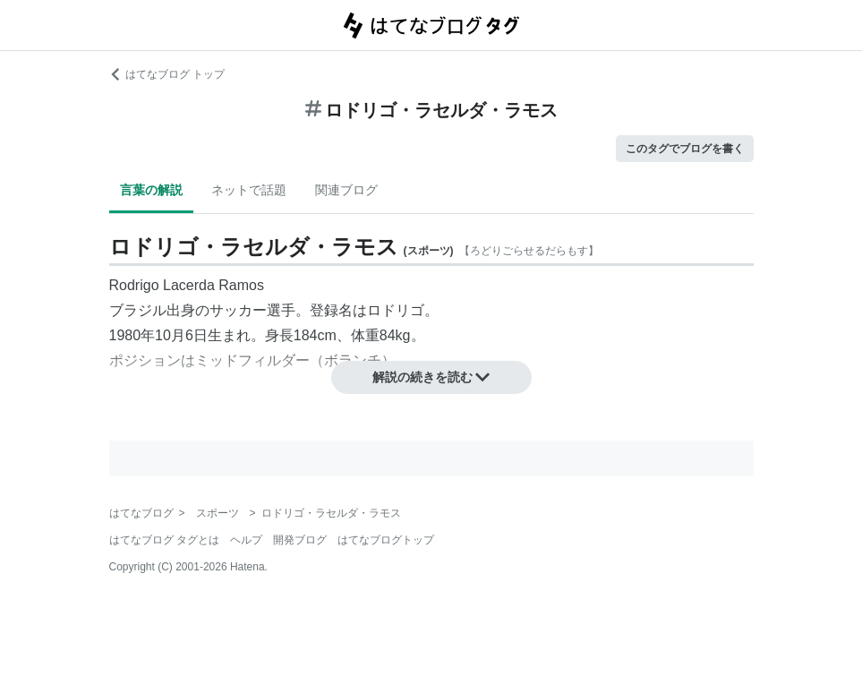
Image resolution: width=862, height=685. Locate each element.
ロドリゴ (395, 310)
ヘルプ (246, 540)
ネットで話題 (248, 190)
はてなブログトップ (385, 540)
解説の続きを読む (431, 377)
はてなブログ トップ (167, 74)
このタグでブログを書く (685, 148)
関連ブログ (346, 190)
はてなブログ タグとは (164, 540)
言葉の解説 (151, 190)
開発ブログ (300, 540)
